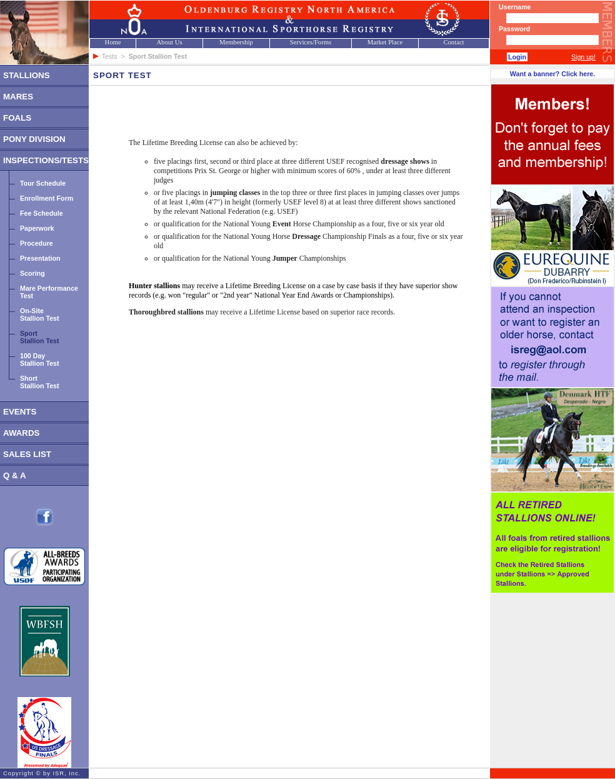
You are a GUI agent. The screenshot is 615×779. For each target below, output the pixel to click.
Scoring (32, 273)
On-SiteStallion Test (39, 314)
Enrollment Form (46, 198)
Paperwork (37, 228)
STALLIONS (26, 75)
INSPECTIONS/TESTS (46, 160)
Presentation (40, 258)
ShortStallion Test (39, 382)
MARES (18, 96)
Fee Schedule (41, 213)
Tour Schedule (43, 183)
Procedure (36, 243)
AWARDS (21, 433)
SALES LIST (27, 454)
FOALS (17, 118)
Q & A (14, 475)
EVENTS (19, 411)
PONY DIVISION (34, 139)
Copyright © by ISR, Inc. (42, 773)
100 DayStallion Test (39, 359)
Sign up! (583, 57)
